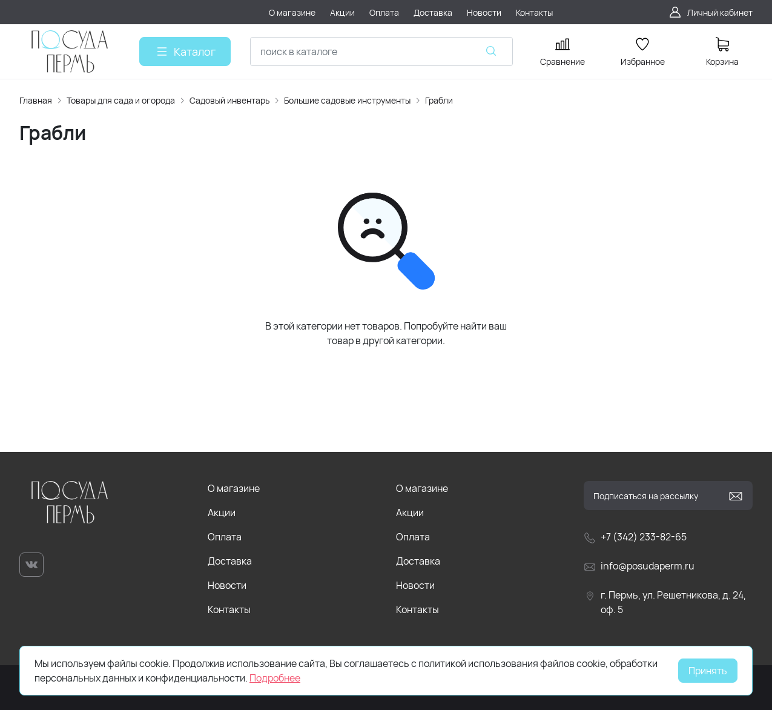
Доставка (230, 561)
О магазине (234, 488)
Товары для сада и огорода (121, 100)
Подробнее (274, 678)
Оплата (225, 536)
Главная (35, 100)
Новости (227, 585)
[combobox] (381, 51)
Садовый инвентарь (229, 100)
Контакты (229, 609)
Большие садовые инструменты (347, 100)
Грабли (439, 100)
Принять (707, 670)
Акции (222, 512)
